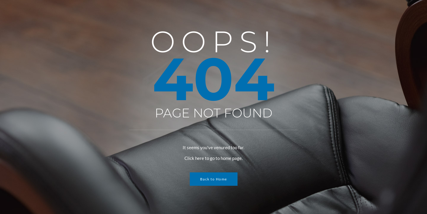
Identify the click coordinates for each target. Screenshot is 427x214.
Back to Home (213, 179)
